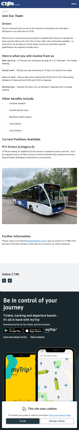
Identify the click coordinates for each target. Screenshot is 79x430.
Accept (23, 421)
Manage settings (57, 421)
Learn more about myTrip (15, 337)
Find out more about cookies (60, 415)
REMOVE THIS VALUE (10, 4)
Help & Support (37, 337)
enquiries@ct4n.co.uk (35, 241)
